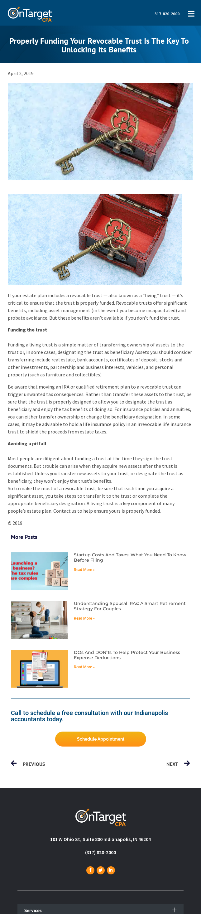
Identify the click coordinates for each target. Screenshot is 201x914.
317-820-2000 (167, 14)
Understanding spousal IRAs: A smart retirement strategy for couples (130, 606)
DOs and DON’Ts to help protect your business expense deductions (127, 655)
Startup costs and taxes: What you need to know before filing (130, 557)
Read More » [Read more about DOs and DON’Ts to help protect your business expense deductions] (84, 667)
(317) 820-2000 (100, 852)
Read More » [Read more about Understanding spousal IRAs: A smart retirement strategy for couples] (84, 618)
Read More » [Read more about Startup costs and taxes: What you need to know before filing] (84, 570)
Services (33, 910)
